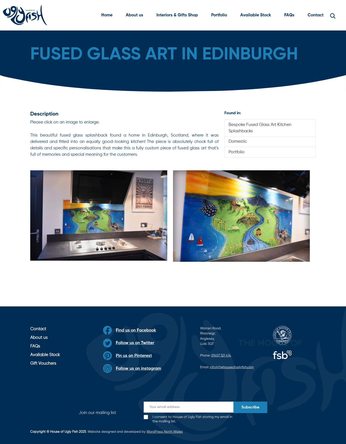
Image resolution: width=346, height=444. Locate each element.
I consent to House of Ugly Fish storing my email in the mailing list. (192, 419)
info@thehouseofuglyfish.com (232, 367)
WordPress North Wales (165, 431)
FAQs (289, 15)
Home (107, 15)
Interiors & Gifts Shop (177, 15)
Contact (315, 15)
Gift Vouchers (43, 363)
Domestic (238, 141)
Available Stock (255, 15)
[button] (332, 15)
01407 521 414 (221, 355)
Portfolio (219, 15)
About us (134, 15)
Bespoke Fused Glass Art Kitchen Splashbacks (260, 128)
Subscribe (250, 407)
